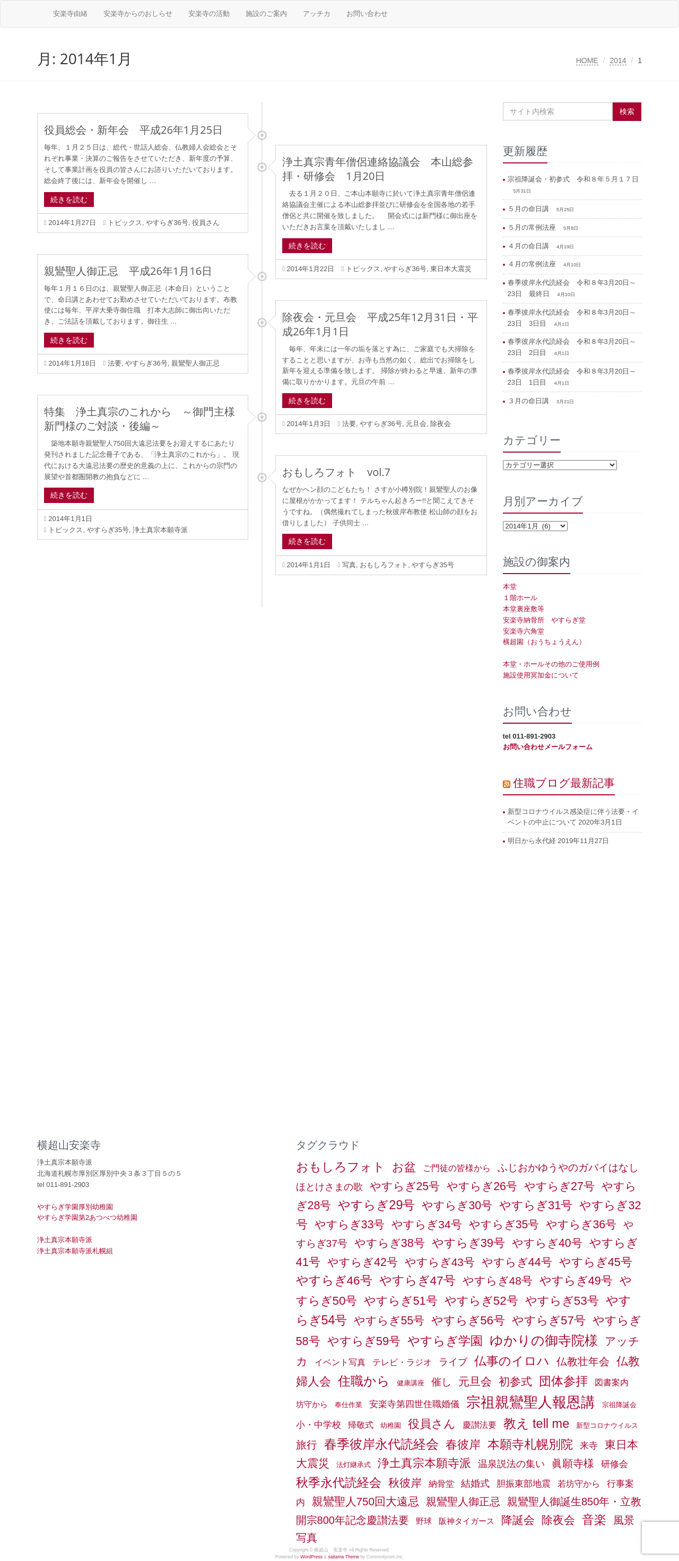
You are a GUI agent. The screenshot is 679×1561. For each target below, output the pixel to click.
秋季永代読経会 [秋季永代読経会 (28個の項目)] (338, 1482)
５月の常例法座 (533, 227)
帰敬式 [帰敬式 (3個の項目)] (360, 1424)
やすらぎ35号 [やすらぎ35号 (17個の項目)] (504, 1224)
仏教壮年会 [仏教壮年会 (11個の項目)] (583, 1361)
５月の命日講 (529, 209)
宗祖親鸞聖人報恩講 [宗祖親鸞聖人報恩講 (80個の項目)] (530, 1402)
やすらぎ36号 (167, 223)
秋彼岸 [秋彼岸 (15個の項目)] (405, 1483)
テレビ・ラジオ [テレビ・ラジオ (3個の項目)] (402, 1362)
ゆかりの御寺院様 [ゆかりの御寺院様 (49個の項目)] (544, 1340)
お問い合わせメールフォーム (548, 747)
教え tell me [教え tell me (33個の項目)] (536, 1423)
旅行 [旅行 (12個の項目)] (306, 1445)
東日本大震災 (451, 269)
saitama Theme (343, 1556)
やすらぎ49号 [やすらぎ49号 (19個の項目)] (576, 1280)
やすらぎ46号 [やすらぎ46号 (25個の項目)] (334, 1280)
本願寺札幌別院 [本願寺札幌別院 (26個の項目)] (530, 1444)
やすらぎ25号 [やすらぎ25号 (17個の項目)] (405, 1186)
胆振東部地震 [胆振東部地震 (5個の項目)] (524, 1483)
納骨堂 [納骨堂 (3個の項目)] (441, 1483)
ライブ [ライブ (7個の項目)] (453, 1361)
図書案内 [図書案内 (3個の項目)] (612, 1382)
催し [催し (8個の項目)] (441, 1381)
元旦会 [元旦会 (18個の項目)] (475, 1381)
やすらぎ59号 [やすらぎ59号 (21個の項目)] (364, 1341)
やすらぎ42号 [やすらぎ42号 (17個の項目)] (362, 1262)
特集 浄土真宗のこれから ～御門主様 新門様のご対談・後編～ (145, 418)
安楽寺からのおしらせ (137, 14)
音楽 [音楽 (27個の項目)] (594, 1520)
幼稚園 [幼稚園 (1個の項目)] (390, 1425)
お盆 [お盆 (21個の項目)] (404, 1167)
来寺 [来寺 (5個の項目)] (589, 1445)
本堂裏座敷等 (523, 609)
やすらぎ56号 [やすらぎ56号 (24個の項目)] (468, 1320)
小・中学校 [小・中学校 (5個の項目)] (318, 1424)
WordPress (311, 1556)
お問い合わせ (367, 14)
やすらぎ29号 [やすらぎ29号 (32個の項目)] (376, 1205)
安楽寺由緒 (70, 14)
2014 (618, 60)
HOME (587, 60)
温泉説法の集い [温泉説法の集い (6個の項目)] (511, 1464)
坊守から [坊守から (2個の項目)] (312, 1404)
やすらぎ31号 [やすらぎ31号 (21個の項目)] (535, 1205)
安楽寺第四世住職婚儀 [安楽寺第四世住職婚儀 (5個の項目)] (414, 1404)
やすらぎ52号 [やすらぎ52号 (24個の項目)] (481, 1300)
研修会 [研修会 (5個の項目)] (614, 1464)
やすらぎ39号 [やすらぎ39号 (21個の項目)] (468, 1243)
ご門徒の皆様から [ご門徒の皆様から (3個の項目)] (457, 1168)
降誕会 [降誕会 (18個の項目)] (518, 1520)
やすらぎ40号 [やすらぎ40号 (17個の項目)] (547, 1243)
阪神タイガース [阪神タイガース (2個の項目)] (466, 1521)
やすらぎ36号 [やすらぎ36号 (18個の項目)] (581, 1224)
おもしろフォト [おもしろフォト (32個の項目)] (340, 1167)
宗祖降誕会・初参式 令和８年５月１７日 (573, 179)
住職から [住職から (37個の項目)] (364, 1381)
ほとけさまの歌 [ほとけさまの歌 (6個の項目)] (329, 1187)
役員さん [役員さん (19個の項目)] (432, 1423)
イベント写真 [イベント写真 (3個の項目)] (340, 1362)
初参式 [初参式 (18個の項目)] (515, 1381)
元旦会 (416, 424)
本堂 (510, 587)
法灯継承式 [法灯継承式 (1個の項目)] (353, 1465)
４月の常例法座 (533, 264)
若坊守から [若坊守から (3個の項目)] (579, 1483)
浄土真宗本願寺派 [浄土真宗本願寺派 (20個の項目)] (424, 1463)
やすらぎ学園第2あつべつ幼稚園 (87, 1217)
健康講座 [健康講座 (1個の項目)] (410, 1383)
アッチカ (316, 14)
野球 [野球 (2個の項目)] (424, 1521)
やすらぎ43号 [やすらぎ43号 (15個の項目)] (440, 1262)
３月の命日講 (529, 401)
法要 (114, 363)
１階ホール (520, 598)
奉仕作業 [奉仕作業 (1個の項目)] (348, 1405)
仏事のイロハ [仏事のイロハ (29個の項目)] (512, 1361)
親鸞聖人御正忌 (195, 363)
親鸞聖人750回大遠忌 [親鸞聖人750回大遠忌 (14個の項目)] (365, 1501)
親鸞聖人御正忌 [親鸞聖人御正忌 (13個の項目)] (463, 1501)
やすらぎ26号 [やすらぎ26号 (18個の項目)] (482, 1186)
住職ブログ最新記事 (564, 782)
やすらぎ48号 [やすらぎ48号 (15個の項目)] (498, 1280)
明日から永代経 (532, 841)
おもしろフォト (384, 565)
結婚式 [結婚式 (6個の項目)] (475, 1483)
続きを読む (69, 199)
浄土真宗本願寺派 (160, 530)
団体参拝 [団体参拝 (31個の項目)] (563, 1381)
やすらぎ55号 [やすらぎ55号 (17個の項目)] (389, 1320)
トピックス (125, 223)
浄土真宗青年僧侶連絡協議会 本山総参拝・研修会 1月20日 (377, 168)
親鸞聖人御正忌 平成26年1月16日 (128, 271)
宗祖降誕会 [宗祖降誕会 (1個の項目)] (619, 1405)
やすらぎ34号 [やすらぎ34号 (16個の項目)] (426, 1224)
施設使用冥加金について (541, 675)
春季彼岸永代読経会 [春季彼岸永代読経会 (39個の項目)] (381, 1444)
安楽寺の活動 (209, 14)
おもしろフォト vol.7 (336, 472)
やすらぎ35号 (108, 530)
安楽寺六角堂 (523, 631)
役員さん (206, 223)
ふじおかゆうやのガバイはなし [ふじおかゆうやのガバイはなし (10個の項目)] (568, 1167)
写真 (349, 565)
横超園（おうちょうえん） (544, 642)
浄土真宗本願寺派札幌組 (75, 1251)
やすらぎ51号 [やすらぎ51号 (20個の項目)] (400, 1300)
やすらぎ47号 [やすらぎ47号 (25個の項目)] (417, 1280)
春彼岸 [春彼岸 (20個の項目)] (463, 1444)
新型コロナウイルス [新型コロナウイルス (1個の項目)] (607, 1425)
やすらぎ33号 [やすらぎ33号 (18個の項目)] (350, 1224)
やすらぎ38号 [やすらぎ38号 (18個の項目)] (389, 1243)
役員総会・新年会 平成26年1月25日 (133, 130)
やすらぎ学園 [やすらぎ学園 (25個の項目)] (445, 1341)
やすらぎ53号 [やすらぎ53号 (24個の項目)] (562, 1300)
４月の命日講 (529, 246)
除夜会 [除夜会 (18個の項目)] (558, 1520)
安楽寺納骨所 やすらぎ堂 (544, 620)
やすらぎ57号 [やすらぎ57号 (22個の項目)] (549, 1320)
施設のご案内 (266, 14)
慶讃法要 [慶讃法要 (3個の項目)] (480, 1424)
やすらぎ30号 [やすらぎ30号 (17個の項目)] (457, 1205)
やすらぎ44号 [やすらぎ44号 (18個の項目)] (517, 1262)
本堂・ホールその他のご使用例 (551, 664)
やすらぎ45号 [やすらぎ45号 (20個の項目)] (595, 1262)
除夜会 (440, 424)
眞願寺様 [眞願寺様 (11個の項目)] (573, 1463)
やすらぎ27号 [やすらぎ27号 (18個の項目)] (559, 1186)
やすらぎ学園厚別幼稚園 (75, 1207)
